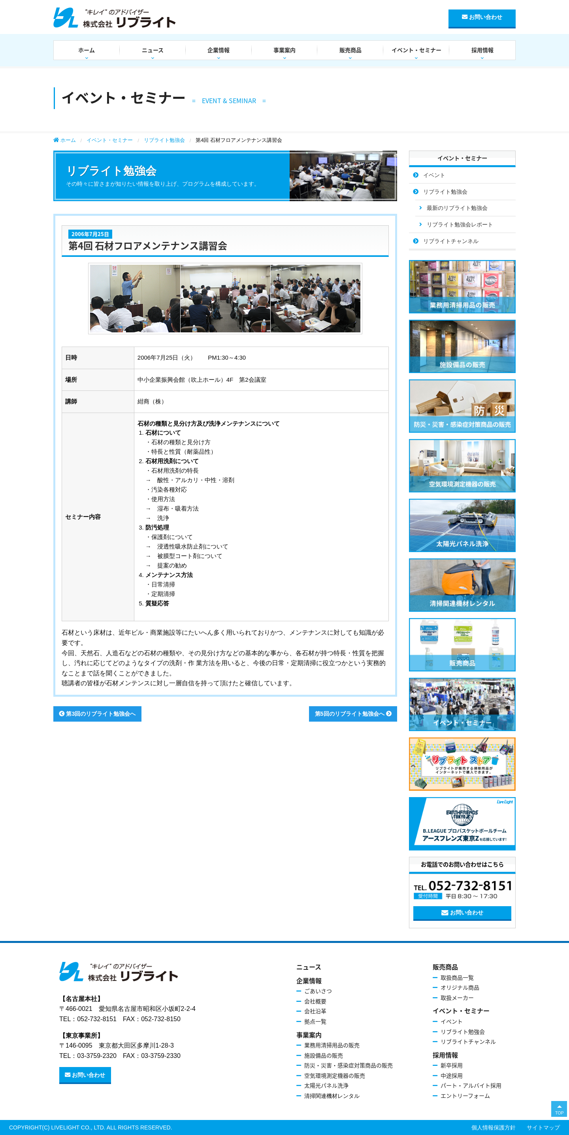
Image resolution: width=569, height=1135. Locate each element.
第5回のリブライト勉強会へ (353, 714)
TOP (559, 1112)
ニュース (153, 50)
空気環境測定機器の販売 (334, 1075)
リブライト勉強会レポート (460, 224)
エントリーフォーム (465, 1095)
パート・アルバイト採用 (471, 1085)
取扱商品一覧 (457, 977)
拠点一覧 (315, 1021)
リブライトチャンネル (451, 241)
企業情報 (218, 50)
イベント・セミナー (416, 50)
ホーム (86, 50)
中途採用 (452, 1075)
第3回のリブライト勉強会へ (97, 714)
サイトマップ (543, 1127)
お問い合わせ (482, 17)
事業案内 (284, 50)
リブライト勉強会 (164, 140)
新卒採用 (452, 1065)
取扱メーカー (457, 997)
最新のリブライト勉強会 (457, 208)
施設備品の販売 (323, 1055)
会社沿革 (315, 1011)
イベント (434, 175)
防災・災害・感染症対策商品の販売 (348, 1065)
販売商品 (350, 50)
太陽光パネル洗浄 (326, 1085)
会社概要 (315, 1001)
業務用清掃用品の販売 (332, 1045)
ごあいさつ (318, 991)
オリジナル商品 (460, 987)
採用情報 (482, 50)
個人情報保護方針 (493, 1127)
